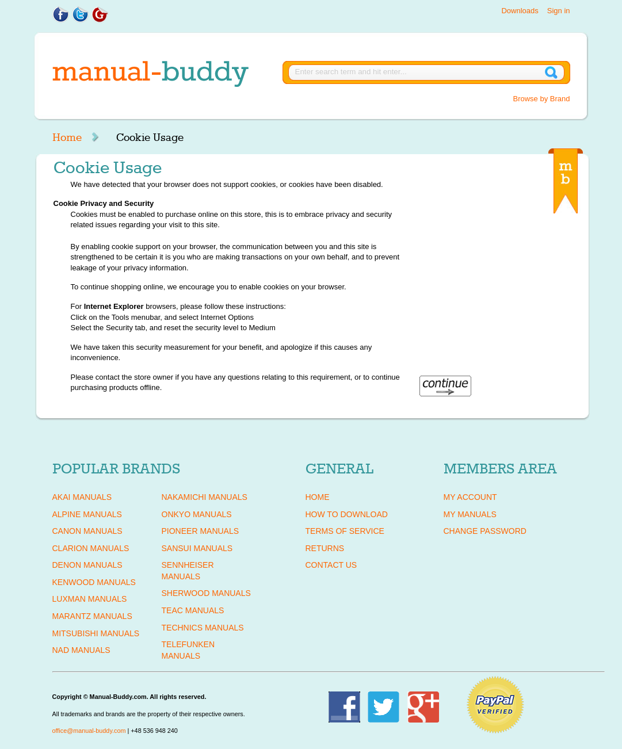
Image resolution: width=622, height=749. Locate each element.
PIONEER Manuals (200, 531)
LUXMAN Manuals (89, 598)
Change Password (485, 531)
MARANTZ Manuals (92, 616)
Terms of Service (345, 531)
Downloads (519, 10)
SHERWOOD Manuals (206, 593)
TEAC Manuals (193, 610)
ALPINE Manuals (87, 514)
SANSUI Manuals (197, 548)
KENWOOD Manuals (94, 582)
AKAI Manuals (82, 497)
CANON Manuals (87, 531)
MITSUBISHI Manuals (96, 633)
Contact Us (331, 565)
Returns (325, 548)
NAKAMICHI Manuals (204, 497)
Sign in (558, 10)
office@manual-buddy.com (89, 730)
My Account (470, 497)
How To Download (347, 514)
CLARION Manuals (90, 548)
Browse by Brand (541, 98)
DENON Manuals (87, 565)
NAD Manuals (81, 650)
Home (67, 137)
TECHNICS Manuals (203, 627)
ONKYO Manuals (197, 514)
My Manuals (470, 514)
